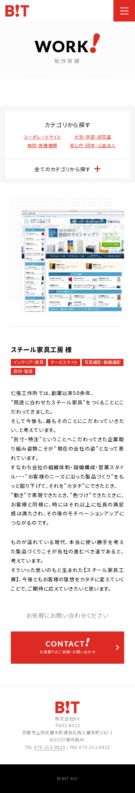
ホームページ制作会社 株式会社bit (17, 11)
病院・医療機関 (42, 145)
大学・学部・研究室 (92, 137)
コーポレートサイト (42, 137)
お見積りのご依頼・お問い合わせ (67, 646)
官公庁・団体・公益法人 (93, 145)
